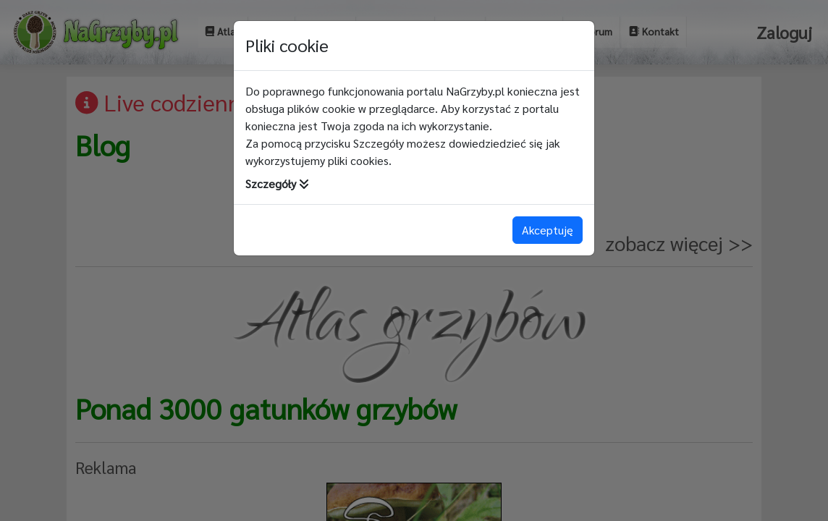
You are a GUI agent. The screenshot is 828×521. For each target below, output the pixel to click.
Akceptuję (547, 229)
